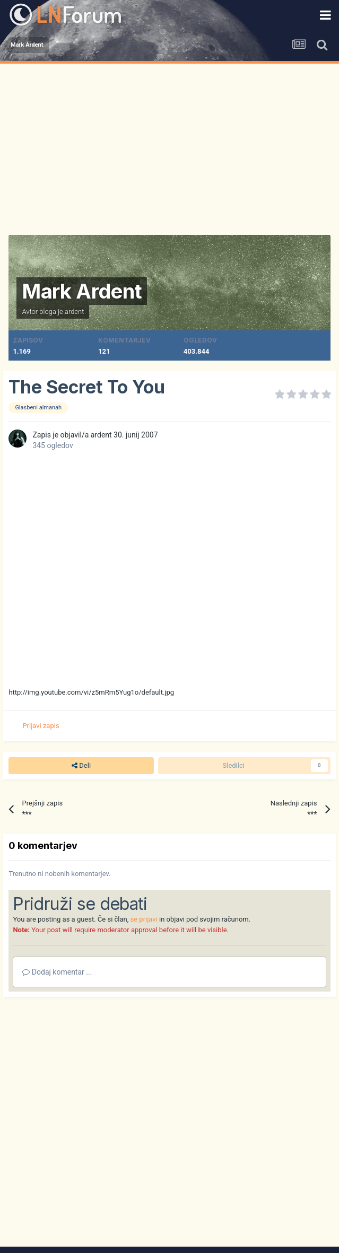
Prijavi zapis (40, 726)
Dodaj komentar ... (57, 972)
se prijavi (144, 919)
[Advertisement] (170, 143)
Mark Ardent (82, 291)
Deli (81, 766)
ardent (74, 312)
